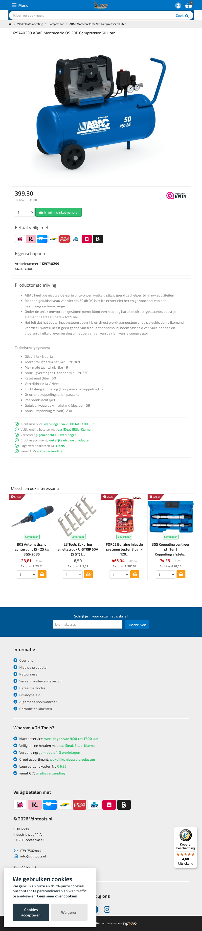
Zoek (182, 16)
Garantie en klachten (32, 709)
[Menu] (194, 829)
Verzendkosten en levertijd (37, 681)
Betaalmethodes (29, 688)
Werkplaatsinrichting (30, 23)
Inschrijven (137, 625)
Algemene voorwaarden (35, 702)
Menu (20, 5)
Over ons (23, 660)
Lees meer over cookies (57, 896)
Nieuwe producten (30, 667)
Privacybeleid (26, 695)
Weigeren (69, 912)
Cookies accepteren (31, 912)
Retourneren (26, 674)
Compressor (56, 23)
